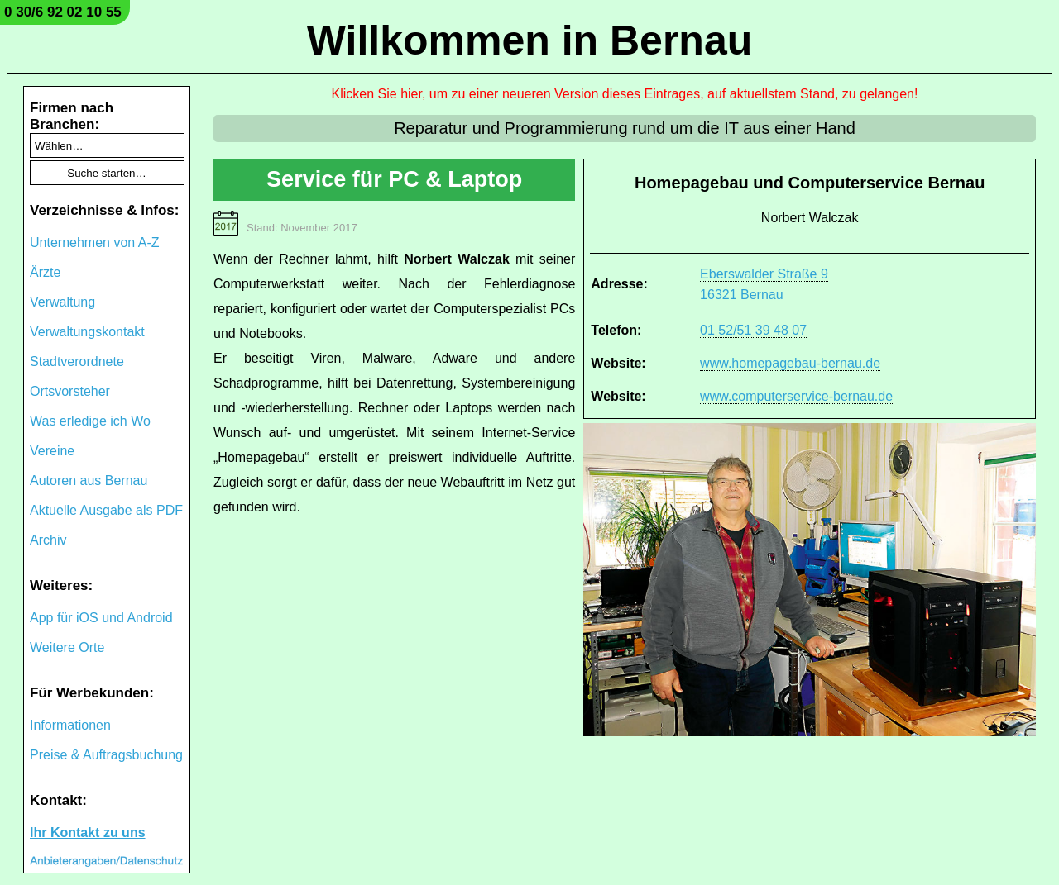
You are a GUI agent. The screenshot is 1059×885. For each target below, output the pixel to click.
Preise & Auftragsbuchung (106, 755)
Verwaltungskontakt (87, 332)
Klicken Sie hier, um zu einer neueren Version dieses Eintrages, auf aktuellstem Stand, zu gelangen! (625, 94)
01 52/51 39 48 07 (753, 330)
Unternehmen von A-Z (95, 243)
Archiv (48, 540)
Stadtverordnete (77, 361)
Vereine (52, 451)
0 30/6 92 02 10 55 (63, 12)
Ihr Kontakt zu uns (88, 833)
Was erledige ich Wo (90, 421)
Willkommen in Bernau (530, 40)
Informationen (70, 725)
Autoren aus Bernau (88, 480)
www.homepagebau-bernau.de (790, 363)
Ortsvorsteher (70, 391)
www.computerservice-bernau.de (796, 396)
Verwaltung (62, 302)
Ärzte (45, 272)
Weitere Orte (67, 647)
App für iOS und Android (101, 618)
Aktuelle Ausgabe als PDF (106, 510)
